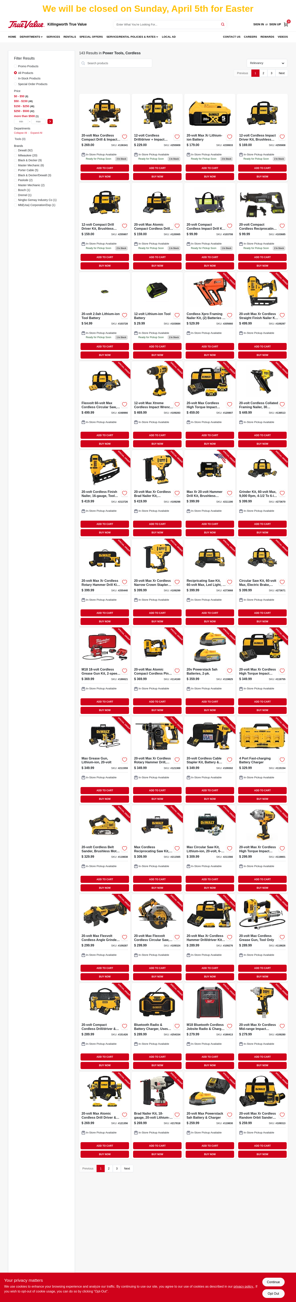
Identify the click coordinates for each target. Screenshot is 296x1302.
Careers (250, 36)
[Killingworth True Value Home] (26, 24)
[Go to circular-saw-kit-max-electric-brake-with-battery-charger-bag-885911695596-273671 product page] (262, 582)
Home (12, 36)
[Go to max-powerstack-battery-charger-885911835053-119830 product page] (209, 1115)
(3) (34, 175)
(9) (30, 160)
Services (53, 36)
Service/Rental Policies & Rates (131, 36)
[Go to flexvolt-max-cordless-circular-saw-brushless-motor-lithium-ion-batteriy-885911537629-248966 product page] (104, 405)
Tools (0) (20, 139)
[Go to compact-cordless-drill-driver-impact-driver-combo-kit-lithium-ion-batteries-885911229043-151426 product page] (104, 1026)
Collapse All (20, 132)
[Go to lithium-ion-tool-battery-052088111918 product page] (157, 316)
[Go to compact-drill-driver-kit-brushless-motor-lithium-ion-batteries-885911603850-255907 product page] (104, 227)
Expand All (36, 132)
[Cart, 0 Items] (286, 24)
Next (282, 73)
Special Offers (91, 36)
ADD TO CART (105, 168)
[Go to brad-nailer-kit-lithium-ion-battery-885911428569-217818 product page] (157, 1115)
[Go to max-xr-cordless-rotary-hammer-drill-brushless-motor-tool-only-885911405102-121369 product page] (157, 760)
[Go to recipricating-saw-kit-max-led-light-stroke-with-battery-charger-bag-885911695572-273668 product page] (209, 582)
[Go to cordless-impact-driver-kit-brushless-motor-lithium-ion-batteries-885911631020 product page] (262, 138)
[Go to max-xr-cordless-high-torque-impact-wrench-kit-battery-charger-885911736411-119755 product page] (262, 671)
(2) (25, 180)
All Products (25, 73)
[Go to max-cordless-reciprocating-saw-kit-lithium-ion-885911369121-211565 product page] (157, 849)
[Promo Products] (15, 66)
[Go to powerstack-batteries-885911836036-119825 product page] (209, 671)
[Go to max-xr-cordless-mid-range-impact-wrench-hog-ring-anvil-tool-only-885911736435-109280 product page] (262, 1026)
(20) (27, 155)
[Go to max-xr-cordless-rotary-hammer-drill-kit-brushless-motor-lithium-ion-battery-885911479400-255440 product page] (104, 582)
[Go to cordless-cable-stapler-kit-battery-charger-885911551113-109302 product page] (209, 760)
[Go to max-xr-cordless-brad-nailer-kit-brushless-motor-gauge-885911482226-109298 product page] (157, 493)
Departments (30, 36)
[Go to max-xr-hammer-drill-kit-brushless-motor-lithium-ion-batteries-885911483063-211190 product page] (209, 493)
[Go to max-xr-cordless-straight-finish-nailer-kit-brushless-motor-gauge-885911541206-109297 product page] (262, 316)
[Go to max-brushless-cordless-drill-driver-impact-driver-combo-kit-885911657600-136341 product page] (104, 138)
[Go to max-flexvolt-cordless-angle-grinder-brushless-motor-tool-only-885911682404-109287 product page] (104, 938)
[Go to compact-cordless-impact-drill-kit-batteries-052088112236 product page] (209, 227)
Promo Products (28, 66)
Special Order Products (32, 84)
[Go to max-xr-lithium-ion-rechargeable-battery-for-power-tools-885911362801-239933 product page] (209, 138)
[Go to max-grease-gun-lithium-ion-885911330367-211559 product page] (104, 760)
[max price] (38, 121)
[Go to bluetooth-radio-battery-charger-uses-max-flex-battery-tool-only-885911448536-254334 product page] (157, 1026)
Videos (283, 36)
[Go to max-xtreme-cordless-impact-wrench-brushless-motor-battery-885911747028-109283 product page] (157, 405)
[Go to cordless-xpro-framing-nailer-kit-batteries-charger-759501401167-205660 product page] (209, 316)
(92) (25, 150)
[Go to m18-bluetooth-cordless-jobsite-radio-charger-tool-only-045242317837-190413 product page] (209, 1026)
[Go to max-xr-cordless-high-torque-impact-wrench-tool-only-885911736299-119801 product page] (262, 849)
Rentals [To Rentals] (70, 36)
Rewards (267, 36)
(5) (28, 170)
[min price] (21, 121)
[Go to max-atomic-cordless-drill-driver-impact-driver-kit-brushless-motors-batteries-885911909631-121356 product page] (104, 1115)
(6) (31, 165)
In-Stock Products (29, 78)
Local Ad (169, 36)
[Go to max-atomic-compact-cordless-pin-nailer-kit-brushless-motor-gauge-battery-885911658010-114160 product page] (157, 671)
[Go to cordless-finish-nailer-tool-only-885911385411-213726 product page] (104, 493)
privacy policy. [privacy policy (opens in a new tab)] (244, 1286)
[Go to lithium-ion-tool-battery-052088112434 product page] (104, 316)
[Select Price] (50, 121)
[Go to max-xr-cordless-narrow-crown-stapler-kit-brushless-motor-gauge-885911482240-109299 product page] (157, 582)
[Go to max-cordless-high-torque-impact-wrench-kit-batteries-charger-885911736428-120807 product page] (209, 405)
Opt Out (273, 1293)
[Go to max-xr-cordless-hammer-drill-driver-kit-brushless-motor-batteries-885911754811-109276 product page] (209, 938)
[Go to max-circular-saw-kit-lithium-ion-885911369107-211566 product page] (209, 849)
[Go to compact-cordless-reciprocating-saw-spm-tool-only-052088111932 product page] (262, 227)
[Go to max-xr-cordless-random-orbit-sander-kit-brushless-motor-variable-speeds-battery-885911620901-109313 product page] (262, 1115)
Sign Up (275, 24)
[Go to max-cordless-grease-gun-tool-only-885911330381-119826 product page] (262, 938)
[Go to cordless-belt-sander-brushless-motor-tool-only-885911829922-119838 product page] (104, 849)
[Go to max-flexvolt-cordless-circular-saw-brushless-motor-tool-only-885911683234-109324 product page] (157, 938)
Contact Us (231, 36)
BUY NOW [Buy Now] (105, 176)
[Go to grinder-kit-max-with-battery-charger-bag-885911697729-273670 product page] (262, 493)
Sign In (258, 24)
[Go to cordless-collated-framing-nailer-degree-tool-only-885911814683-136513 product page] (262, 405)
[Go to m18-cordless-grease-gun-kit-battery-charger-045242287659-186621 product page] (104, 671)
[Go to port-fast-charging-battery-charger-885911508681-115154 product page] (262, 760)
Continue (273, 1282)
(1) (24, 190)
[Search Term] (170, 24)
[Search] (223, 24)
